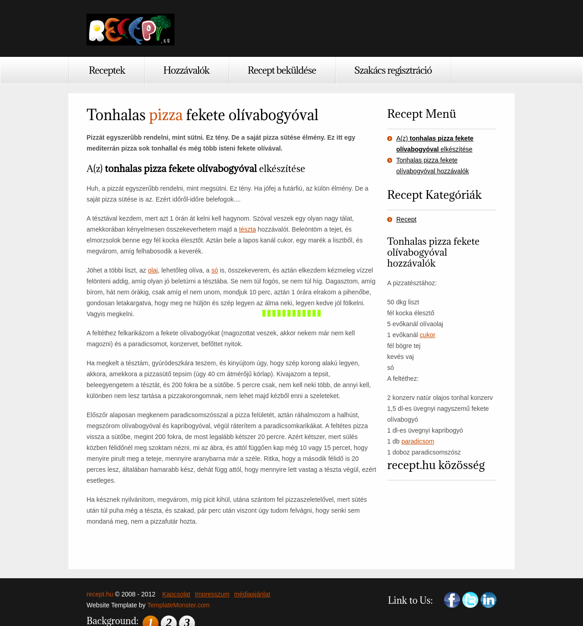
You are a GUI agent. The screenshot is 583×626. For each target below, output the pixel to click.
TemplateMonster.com (178, 605)
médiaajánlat (252, 594)
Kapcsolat (176, 594)
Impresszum (212, 594)
